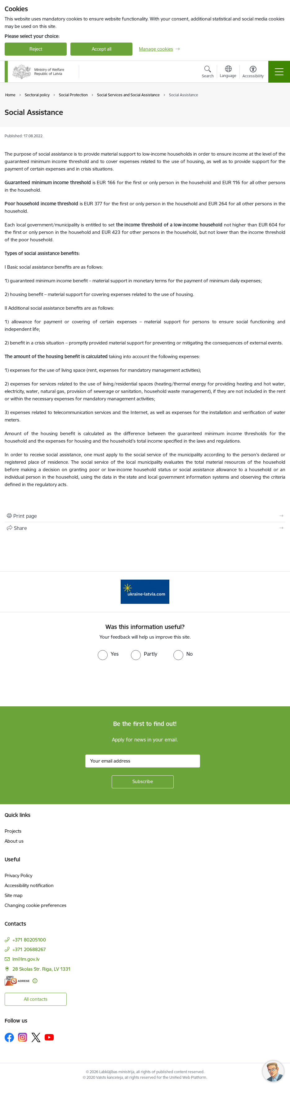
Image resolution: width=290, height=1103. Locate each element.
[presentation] (52, 683)
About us (14, 841)
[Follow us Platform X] (36, 1037)
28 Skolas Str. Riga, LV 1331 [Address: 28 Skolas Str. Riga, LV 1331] (41, 969)
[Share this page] (145, 528)
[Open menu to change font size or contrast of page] (253, 72)
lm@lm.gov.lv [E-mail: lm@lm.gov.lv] (25, 959)
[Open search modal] (208, 72)
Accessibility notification (29, 885)
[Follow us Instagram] (22, 1037)
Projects (13, 831)
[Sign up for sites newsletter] (143, 781)
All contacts (35, 999)
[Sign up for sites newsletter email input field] (142, 761)
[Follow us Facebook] (9, 1037)
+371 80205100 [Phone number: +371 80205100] (29, 940)
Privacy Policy (18, 875)
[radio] (108, 654)
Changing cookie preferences (35, 905)
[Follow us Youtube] (49, 1037)
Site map (14, 895)
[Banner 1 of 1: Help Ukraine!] (145, 591)
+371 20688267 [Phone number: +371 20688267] (29, 949)
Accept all (101, 49)
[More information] (35, 980)
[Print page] (145, 516)
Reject (35, 49)
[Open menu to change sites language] (228, 72)
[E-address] (17, 981)
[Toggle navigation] (279, 72)
